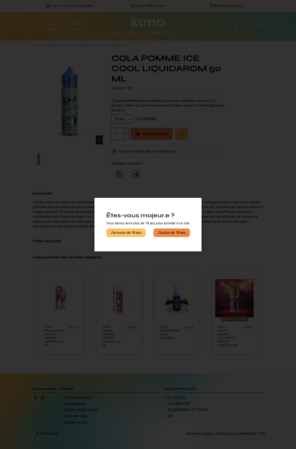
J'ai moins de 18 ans (126, 233)
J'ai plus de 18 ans (172, 233)
